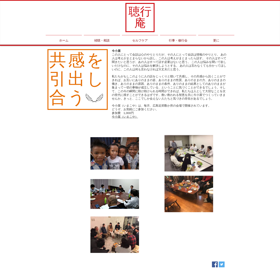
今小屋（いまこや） (125, 116)
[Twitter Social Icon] (222, 264)
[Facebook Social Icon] (215, 264)
